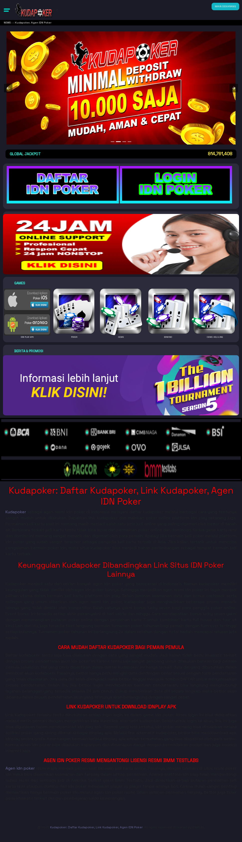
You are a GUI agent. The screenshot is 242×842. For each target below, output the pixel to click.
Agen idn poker (20, 768)
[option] (112, 141)
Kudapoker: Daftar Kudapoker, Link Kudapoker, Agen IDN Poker (96, 827)
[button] (6, 10)
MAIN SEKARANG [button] (225, 6)
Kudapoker (15, 511)
